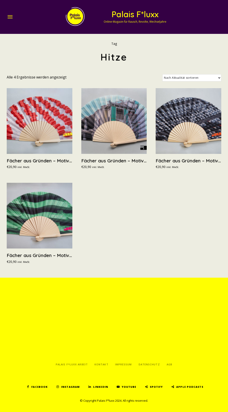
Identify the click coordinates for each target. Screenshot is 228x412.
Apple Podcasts (189, 386)
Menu (10, 16)
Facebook (39, 386)
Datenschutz (149, 364)
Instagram (70, 386)
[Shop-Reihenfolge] (191, 77)
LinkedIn (100, 386)
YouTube (129, 386)
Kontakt (101, 364)
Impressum (123, 364)
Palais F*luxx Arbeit (72, 364)
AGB (169, 364)
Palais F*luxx (135, 14)
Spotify (156, 386)
